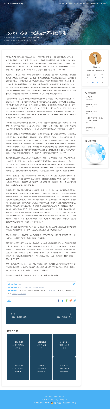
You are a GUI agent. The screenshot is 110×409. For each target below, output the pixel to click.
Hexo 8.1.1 (49, 400)
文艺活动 (89, 97)
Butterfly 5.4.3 (63, 400)
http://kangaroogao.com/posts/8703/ (31, 287)
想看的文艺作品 (91, 111)
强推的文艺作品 (91, 104)
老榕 (19, 284)
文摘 (40, 37)
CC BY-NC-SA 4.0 (52, 290)
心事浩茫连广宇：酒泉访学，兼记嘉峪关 (95, 119)
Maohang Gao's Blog (19, 294)
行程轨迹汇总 (91, 128)
